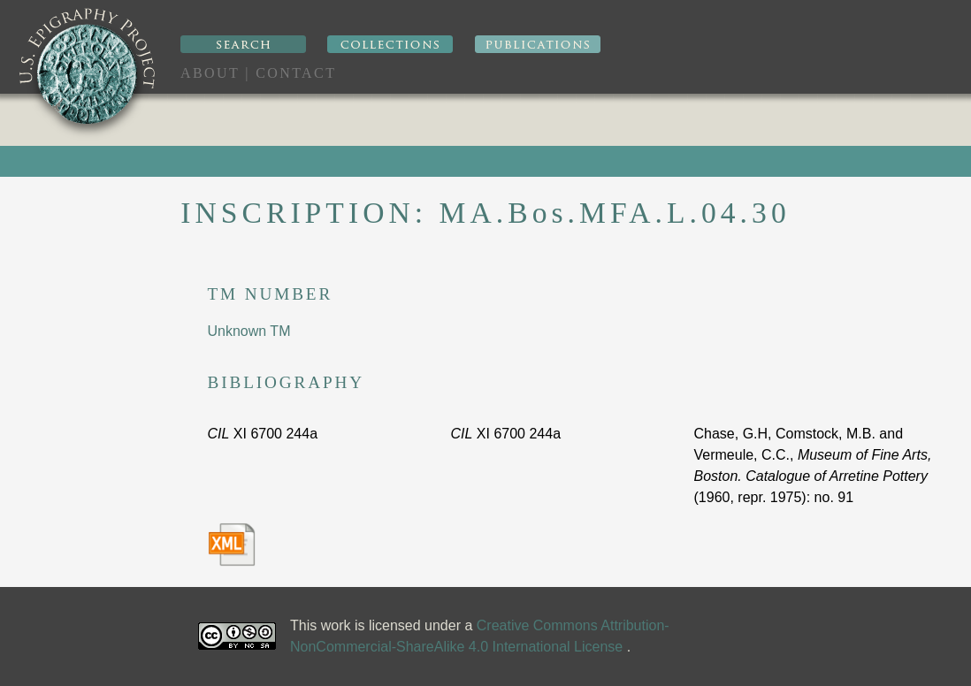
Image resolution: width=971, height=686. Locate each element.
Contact (296, 72)
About (210, 72)
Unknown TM (249, 331)
